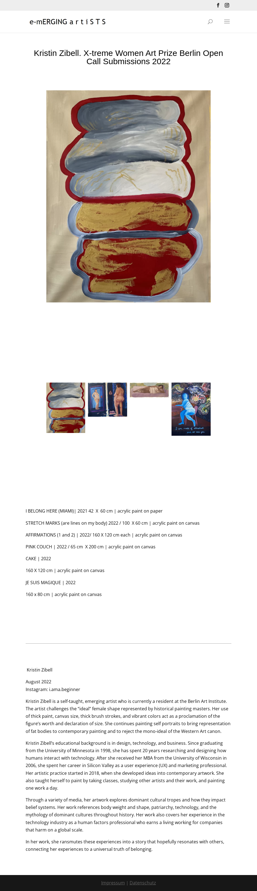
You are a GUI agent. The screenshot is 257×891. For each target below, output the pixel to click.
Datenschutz (143, 883)
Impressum (113, 883)
